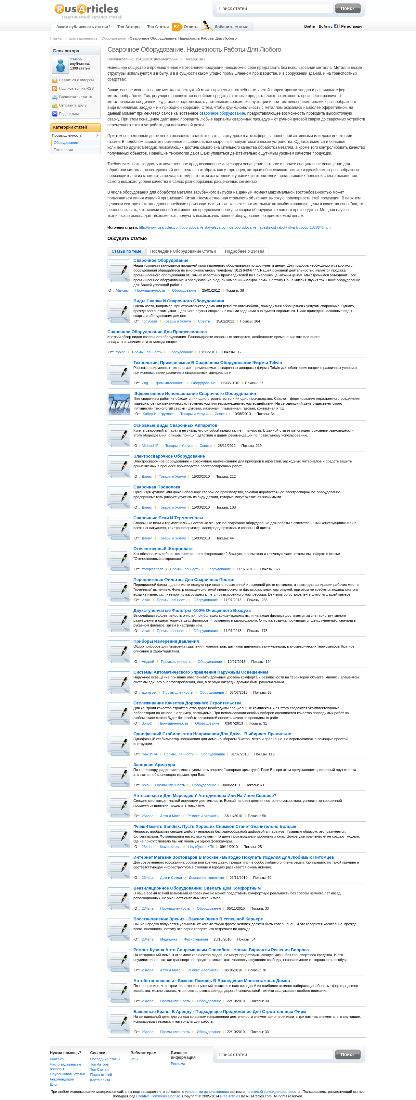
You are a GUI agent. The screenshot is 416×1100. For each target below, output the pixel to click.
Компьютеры (170, 847)
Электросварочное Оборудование (169, 456)
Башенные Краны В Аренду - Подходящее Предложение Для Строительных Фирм (220, 1011)
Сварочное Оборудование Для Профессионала (157, 332)
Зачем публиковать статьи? (83, 27)
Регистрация (352, 26)
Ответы (191, 27)
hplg (145, 785)
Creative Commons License (158, 1096)
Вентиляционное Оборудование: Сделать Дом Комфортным (197, 888)
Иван (146, 600)
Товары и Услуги (177, 321)
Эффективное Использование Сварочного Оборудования (195, 393)
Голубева (149, 321)
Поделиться (69, 114)
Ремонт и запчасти (203, 816)
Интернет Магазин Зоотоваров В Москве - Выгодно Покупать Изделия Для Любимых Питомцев (234, 857)
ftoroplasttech (152, 569)
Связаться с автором (76, 80)
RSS (134, 1059)
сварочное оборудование (222, 113)
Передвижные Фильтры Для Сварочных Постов (184, 579)
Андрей (148, 662)
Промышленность (83, 38)
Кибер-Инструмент (158, 414)
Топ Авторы (128, 27)
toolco (120, 352)
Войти (309, 26)
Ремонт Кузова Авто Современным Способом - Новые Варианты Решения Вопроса (221, 950)
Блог (54, 1084)
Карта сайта (100, 1080)
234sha (147, 816)
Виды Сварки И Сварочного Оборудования (179, 301)
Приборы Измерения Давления (166, 641)
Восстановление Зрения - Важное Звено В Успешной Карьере (198, 919)
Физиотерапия (196, 939)
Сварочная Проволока (157, 487)
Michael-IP (150, 446)
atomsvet (149, 692)
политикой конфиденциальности (273, 1092)
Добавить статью (231, 27)
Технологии (63, 150)
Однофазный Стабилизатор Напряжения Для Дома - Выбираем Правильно (213, 734)
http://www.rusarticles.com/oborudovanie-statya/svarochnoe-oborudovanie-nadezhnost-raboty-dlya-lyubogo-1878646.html (235, 227)
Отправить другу (73, 105)
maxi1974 (149, 754)
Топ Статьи (158, 27)
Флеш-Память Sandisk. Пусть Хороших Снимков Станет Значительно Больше (215, 826)
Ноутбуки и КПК (201, 847)
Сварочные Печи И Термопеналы (168, 518)
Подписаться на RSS (76, 88)
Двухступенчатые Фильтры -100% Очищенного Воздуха (192, 610)
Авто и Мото (170, 816)
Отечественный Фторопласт (163, 549)
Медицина (168, 939)
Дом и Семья (171, 877)
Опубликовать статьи (67, 1074)
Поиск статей (101, 1075)
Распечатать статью (75, 97)
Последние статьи (105, 1059)
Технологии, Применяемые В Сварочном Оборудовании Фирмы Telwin (208, 362)
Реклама (178, 1064)
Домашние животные (206, 877)
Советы (204, 321)
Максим (122, 290)
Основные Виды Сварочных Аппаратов (175, 425)
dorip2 (147, 723)
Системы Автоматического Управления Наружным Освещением (201, 672)
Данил (147, 476)
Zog (145, 383)
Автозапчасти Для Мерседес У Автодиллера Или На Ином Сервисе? (205, 795)
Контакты (58, 1059)
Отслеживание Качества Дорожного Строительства (188, 703)
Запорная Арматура (154, 765)
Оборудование (113, 38)
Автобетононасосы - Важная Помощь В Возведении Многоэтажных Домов (212, 981)
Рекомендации (62, 1079)
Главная (57, 38)
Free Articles (230, 1096)
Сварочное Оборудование (161, 260)
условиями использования (207, 1092)
